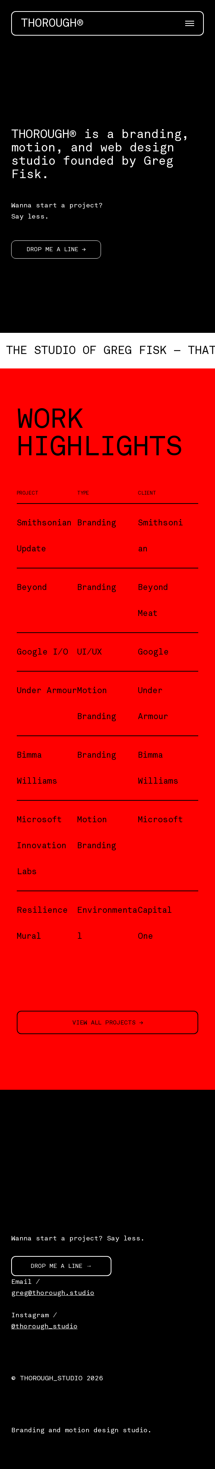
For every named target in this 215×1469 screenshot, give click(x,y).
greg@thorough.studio (52, 1293)
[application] (107, 77)
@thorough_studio (44, 1326)
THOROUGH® (52, 23)
